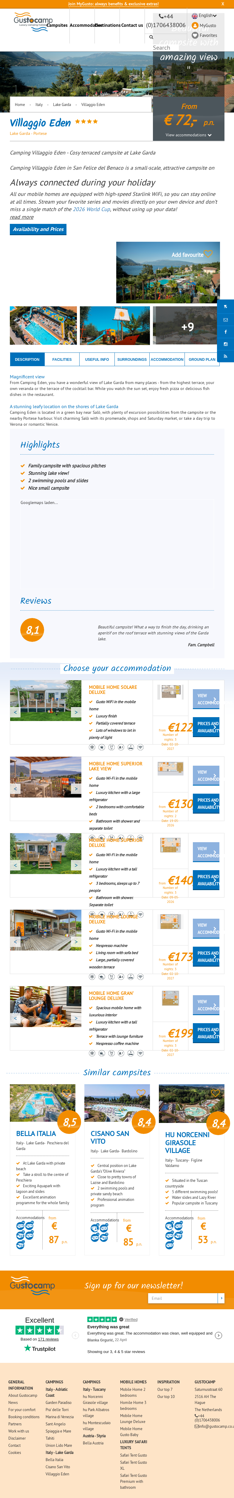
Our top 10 (166, 1396)
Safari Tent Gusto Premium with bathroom (133, 1481)
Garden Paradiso (59, 1402)
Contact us (132, 25)
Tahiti (50, 1438)
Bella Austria (93, 1443)
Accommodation (82, 25)
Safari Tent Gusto (133, 1455)
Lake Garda (62, 104)
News (13, 1402)
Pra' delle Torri (57, 1409)
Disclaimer (17, 1438)
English (206, 15)
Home (20, 104)
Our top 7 (165, 1389)
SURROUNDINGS (132, 360)
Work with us (18, 1431)
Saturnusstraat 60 (208, 1389)
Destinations (107, 25)
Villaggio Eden (93, 104)
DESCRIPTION (27, 360)
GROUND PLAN (202, 360)
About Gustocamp (22, 1395)
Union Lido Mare (59, 1445)
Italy (39, 104)
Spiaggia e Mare (58, 1431)
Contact (14, 1445)
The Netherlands (208, 1409)
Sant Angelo (56, 1423)
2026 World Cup (91, 209)
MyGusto (208, 25)
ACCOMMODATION (167, 360)
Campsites (57, 25)
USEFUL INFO (97, 360)
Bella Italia (54, 1459)
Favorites (208, 35)
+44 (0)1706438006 (207, 1417)
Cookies (14, 1452)
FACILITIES (62, 360)
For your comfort (21, 1409)
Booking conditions (23, 1416)
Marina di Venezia (60, 1416)
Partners (14, 1423)
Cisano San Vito (58, 1466)
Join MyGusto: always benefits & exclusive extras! (113, 4)
